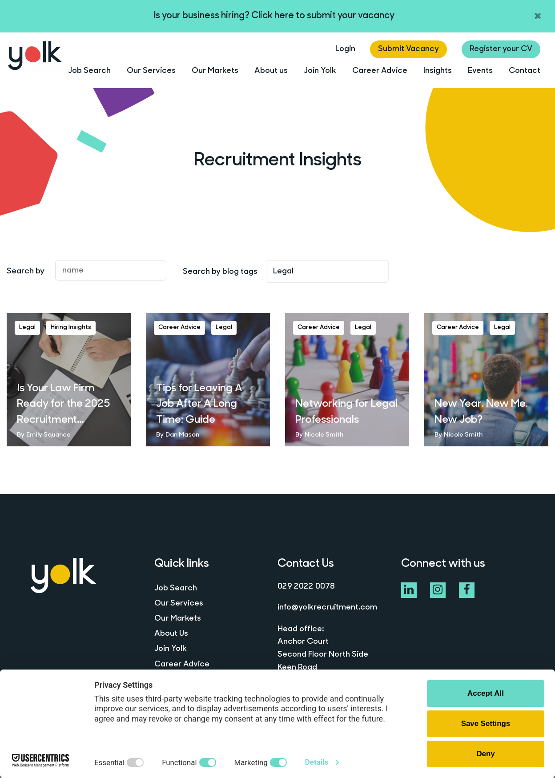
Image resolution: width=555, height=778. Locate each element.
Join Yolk (320, 71)
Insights (437, 71)
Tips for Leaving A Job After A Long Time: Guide (201, 404)
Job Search (89, 71)
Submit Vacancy (408, 49)
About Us (171, 634)
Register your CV (501, 49)
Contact (524, 71)
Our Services (151, 71)
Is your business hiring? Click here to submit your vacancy (274, 15)
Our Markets (215, 71)
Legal (27, 327)
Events (480, 71)
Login (345, 49)
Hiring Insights (71, 327)
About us (271, 71)
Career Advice (379, 71)
